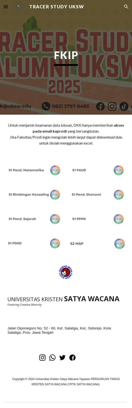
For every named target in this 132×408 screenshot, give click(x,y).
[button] (5, 6)
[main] (65, 57)
